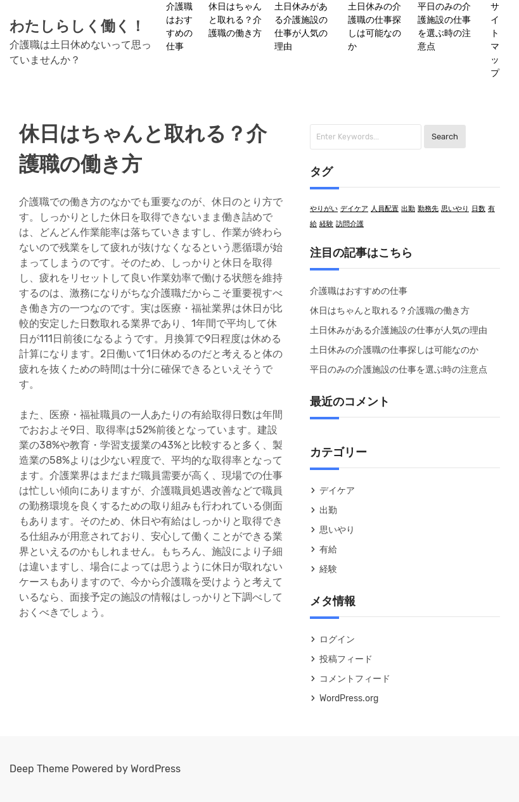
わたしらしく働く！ (77, 26)
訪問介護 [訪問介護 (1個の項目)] (350, 224)
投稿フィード (346, 659)
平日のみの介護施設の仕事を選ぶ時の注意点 (444, 26)
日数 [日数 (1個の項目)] (478, 209)
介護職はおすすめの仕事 (179, 26)
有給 (328, 549)
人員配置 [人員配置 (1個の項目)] (385, 209)
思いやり (337, 530)
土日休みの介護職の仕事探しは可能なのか (374, 26)
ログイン (337, 639)
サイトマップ (494, 40)
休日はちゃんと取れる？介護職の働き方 (235, 20)
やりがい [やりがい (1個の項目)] (324, 209)
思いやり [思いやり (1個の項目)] (455, 209)
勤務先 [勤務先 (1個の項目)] (428, 209)
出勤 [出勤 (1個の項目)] (408, 209)
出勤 (328, 510)
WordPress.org (348, 698)
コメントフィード (354, 678)
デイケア (337, 490)
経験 (328, 569)
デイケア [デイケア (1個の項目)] (354, 209)
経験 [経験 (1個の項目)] (326, 224)
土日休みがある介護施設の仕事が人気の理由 (301, 26)
